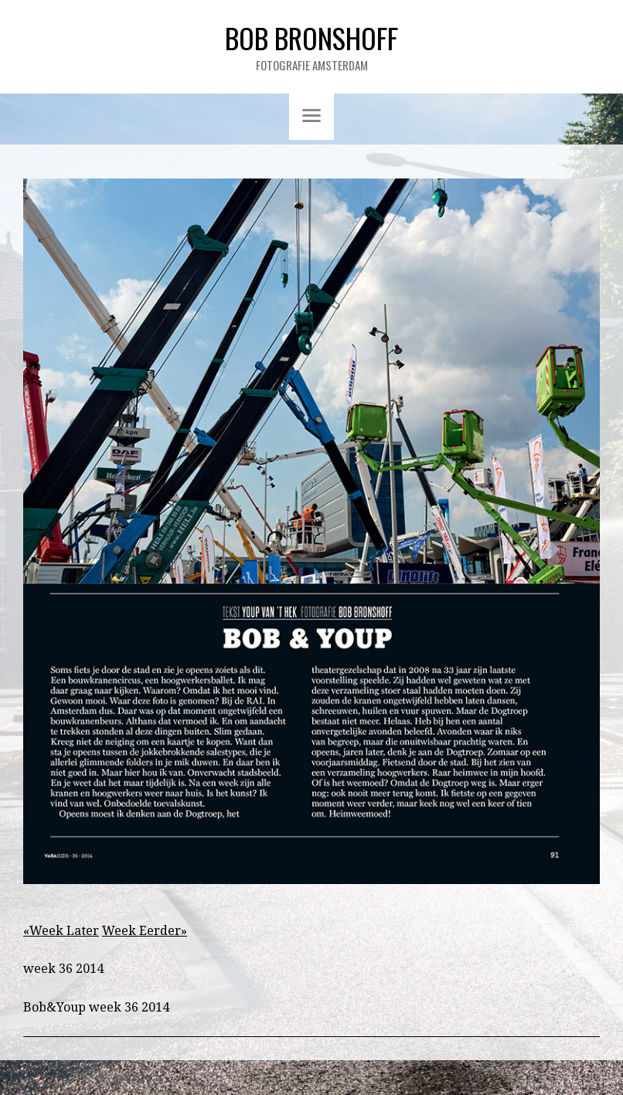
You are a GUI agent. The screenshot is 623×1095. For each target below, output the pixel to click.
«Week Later (61, 930)
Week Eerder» (144, 930)
